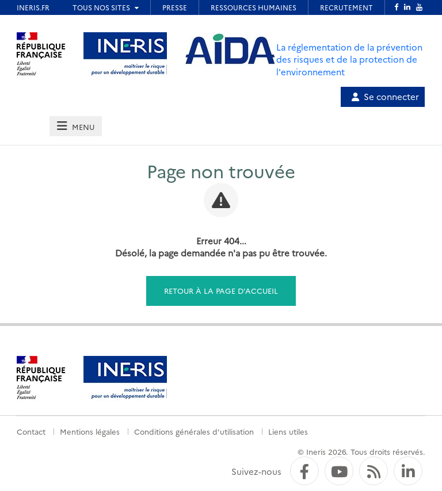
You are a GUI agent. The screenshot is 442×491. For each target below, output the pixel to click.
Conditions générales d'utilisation (194, 431)
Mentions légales (90, 431)
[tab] (75, 126)
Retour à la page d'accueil (221, 290)
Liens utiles (288, 431)
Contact (31, 431)
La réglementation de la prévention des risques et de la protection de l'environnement (349, 59)
